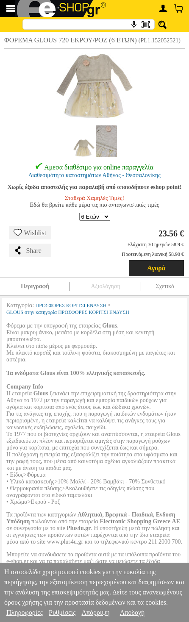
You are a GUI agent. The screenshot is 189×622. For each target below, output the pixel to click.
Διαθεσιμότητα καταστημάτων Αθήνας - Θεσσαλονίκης (94, 175)
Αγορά (156, 268)
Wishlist (30, 232)
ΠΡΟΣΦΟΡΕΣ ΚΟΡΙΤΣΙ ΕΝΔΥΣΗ (71, 305)
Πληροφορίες (24, 612)
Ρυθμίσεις (62, 612)
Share (28, 250)
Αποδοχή (132, 612)
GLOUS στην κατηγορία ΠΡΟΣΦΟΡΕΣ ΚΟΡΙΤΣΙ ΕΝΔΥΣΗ (67, 312)
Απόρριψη (95, 612)
